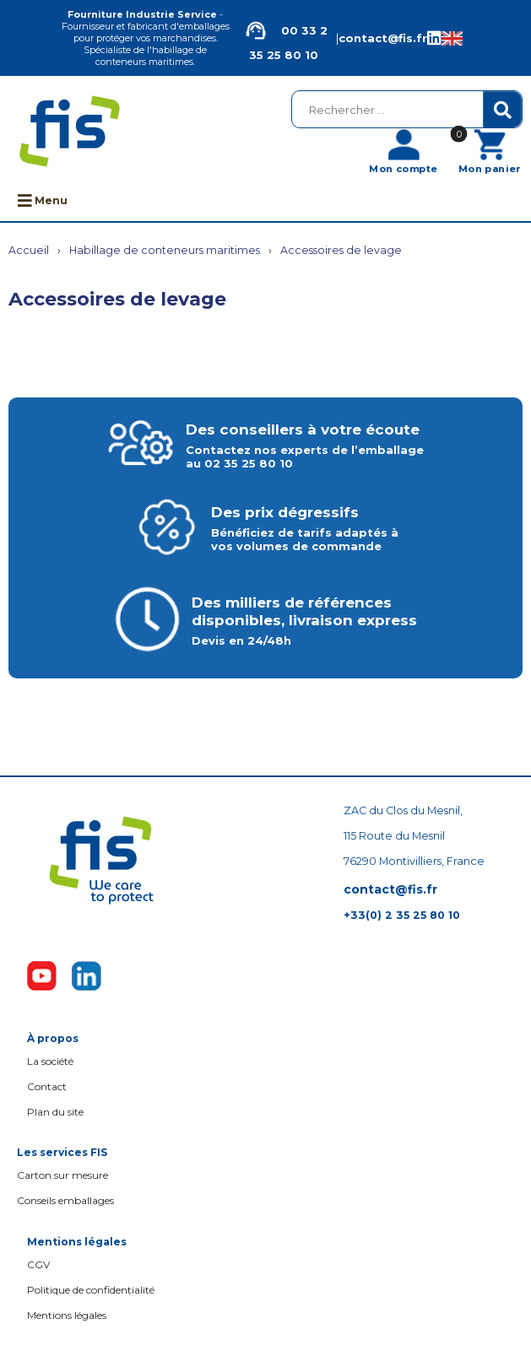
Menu (43, 200)
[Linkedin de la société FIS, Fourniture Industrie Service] (434, 38)
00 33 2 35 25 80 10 (283, 38)
